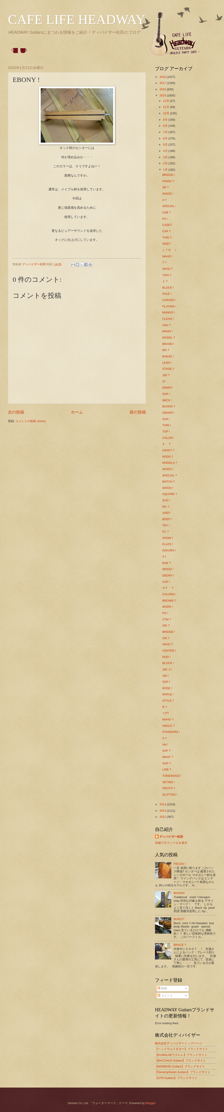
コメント (165, 995)
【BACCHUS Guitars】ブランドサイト (180, 1060)
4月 (165, 151)
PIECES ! (180, 864)
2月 (165, 163)
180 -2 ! (167, 669)
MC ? (165, 350)
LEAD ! (167, 362)
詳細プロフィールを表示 (171, 842)
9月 (165, 119)
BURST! (179, 919)
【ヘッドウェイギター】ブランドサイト (181, 1049)
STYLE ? (168, 700)
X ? (164, 738)
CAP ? (166, 231)
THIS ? (166, 275)
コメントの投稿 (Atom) (30, 421)
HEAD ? (167, 268)
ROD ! (166, 657)
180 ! (165, 675)
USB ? (166, 212)
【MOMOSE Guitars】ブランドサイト (180, 1066)
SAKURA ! (169, 550)
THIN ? (167, 237)
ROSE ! (167, 688)
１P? (165, 713)
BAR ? (166, 563)
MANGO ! (168, 312)
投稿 (162, 988)
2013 (163, 810)
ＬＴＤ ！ (169, 250)
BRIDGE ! (168, 175)
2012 (163, 816)
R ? (164, 707)
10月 (166, 113)
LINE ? (166, 769)
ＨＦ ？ (168, 588)
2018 (163, 77)
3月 (165, 157)
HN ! (165, 744)
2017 (163, 83)
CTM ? (166, 619)
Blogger (150, 1103)
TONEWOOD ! (171, 775)
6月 (165, 138)
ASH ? (166, 325)
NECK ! (167, 400)
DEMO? (167, 387)
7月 (165, 132)
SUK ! (166, 419)
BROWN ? (169, 600)
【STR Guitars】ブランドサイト (176, 1078)
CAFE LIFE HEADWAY (76, 19)
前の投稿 (138, 412)
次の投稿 (16, 412)
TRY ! (165, 525)
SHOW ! (167, 538)
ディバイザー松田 (171, 836)
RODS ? (167, 456)
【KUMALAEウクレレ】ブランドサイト (181, 1055)
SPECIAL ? (169, 475)
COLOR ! (168, 438)
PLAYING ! (169, 306)
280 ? (165, 375)
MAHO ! (167, 256)
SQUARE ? (169, 494)
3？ (164, 556)
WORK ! (167, 606)
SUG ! (166, 500)
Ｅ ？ (166, 444)
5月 (165, 144)
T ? (164, 262)
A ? (164, 200)
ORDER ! (168, 412)
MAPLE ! (168, 694)
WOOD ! (167, 193)
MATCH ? (168, 481)
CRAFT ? (168, 450)
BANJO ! (168, 356)
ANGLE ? (168, 725)
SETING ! (168, 782)
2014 (163, 804)
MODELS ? (169, 462)
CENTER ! (169, 650)
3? (163, 381)
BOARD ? (168, 406)
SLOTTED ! (169, 794)
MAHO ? (167, 719)
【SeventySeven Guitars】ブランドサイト (182, 1072)
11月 (166, 107)
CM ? (165, 638)
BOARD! (179, 893)
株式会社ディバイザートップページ (178, 1043)
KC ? (165, 531)
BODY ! (167, 519)
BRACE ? (180, 945)
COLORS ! (169, 594)
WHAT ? (167, 757)
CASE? (167, 225)
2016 (163, 89)
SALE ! (166, 293)
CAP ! (166, 582)
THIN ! (166, 425)
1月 (165, 169)
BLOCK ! (168, 287)
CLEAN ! (168, 318)
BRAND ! (168, 344)
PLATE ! (167, 544)
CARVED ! (169, 300)
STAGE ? (168, 369)
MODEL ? (168, 337)
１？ (165, 281)
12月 (166, 101)
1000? (166, 512)
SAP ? (166, 750)
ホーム (77, 412)
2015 (163, 95)
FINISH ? (168, 181)
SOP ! (166, 394)
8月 (165, 125)
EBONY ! (168, 575)
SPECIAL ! (169, 206)
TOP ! (166, 431)
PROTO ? (168, 788)
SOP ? (166, 763)
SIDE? (166, 243)
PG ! (165, 218)
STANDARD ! (171, 732)
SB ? (165, 187)
